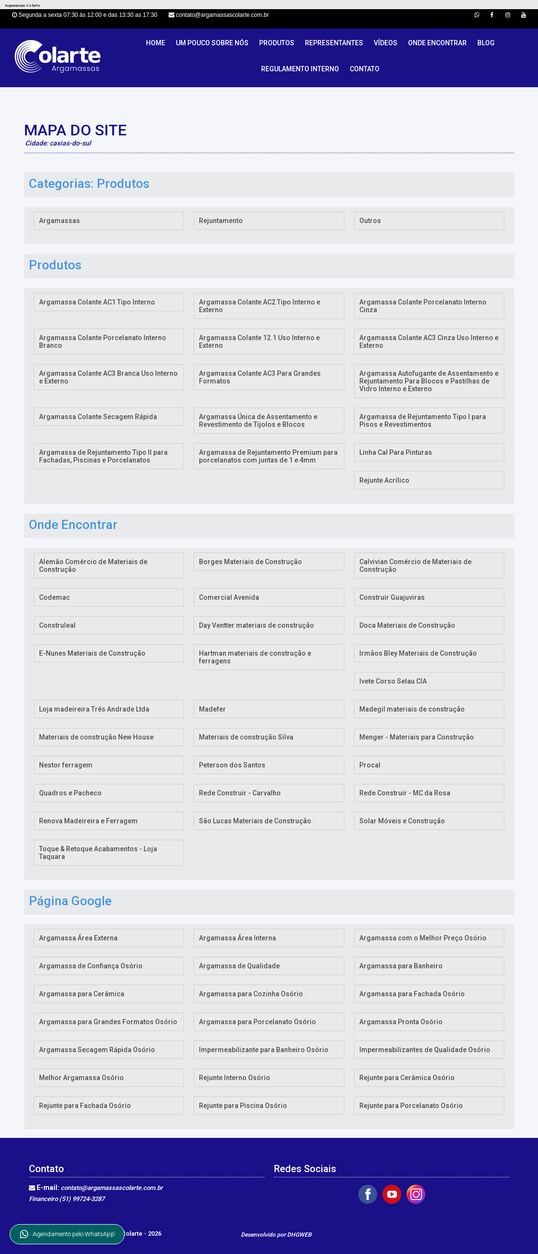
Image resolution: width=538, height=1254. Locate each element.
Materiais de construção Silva (246, 737)
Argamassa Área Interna (237, 938)
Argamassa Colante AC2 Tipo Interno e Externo (259, 306)
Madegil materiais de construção (412, 709)
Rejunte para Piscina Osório (243, 1105)
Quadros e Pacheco (70, 793)
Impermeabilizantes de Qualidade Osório (424, 1050)
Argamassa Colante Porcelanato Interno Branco (102, 341)
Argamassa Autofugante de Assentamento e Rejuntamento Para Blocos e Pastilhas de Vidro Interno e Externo (429, 381)
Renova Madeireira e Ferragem (88, 821)
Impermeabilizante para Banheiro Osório (263, 1050)
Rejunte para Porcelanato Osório (411, 1105)
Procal (370, 765)
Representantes (334, 43)
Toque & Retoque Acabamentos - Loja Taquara (98, 852)
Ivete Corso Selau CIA (393, 681)
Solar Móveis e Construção (402, 821)
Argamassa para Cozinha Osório (251, 994)
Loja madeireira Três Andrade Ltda (94, 709)
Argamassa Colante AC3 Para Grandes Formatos (260, 377)
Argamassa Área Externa (78, 938)
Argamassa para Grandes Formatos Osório (108, 1022)
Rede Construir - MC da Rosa (404, 793)
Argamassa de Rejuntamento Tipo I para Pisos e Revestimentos (422, 420)
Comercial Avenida (229, 597)
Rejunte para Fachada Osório (85, 1105)
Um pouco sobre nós (212, 43)
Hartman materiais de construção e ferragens (255, 657)
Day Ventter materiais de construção (256, 625)
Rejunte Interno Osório (234, 1078)
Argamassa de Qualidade (239, 966)
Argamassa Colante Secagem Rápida (98, 417)
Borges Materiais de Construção (250, 562)
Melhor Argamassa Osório (81, 1078)
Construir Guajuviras (392, 597)
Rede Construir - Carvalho (240, 793)
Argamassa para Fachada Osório (412, 994)
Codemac (54, 597)
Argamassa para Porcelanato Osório (257, 1022)
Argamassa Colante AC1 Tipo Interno (97, 302)
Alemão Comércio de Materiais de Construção (93, 565)
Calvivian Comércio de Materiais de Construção (415, 565)
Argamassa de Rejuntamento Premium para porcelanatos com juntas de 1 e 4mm (268, 456)
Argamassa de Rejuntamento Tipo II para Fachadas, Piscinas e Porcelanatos (103, 456)
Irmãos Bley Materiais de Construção (418, 653)
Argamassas (59, 220)
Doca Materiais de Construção (407, 625)
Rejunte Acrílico (384, 480)
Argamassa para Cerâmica (81, 994)
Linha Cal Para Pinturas (395, 452)
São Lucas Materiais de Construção (255, 821)
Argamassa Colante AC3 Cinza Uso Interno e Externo (429, 341)
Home (155, 43)
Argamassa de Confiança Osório (91, 966)
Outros (370, 220)
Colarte (132, 1233)
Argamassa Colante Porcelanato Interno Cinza (422, 306)
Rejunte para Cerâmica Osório (407, 1078)
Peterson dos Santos (232, 765)
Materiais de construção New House (96, 737)
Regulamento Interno (300, 69)
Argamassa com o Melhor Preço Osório (422, 938)
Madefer (212, 709)
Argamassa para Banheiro (401, 966)
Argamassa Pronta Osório (401, 1022)
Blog (486, 43)
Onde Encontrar (437, 43)
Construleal (57, 625)
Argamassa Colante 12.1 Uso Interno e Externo (259, 341)
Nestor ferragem (65, 765)
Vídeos (385, 43)
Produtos (276, 43)
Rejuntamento (221, 220)
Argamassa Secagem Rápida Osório (97, 1050)
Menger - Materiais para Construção (416, 737)
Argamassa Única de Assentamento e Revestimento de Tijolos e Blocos (258, 420)
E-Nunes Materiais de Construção (92, 653)
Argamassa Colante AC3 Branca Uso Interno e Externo (108, 377)
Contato (365, 69)
